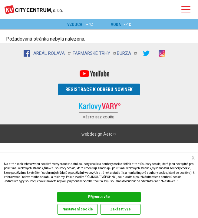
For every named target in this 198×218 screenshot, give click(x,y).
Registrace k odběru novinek (99, 89)
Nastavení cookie (77, 209)
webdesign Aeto (99, 134)
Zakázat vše (120, 209)
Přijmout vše (99, 197)
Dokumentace (11, 187)
